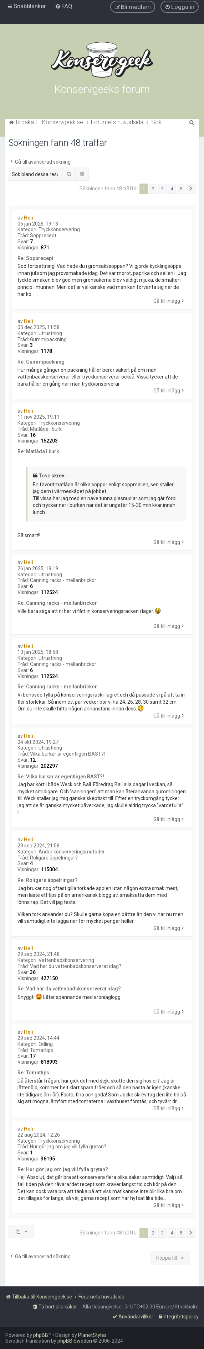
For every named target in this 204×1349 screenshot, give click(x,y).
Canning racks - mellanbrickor (63, 580)
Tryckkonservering (59, 229)
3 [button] (162, 188)
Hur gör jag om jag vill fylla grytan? (68, 1146)
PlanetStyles (92, 1335)
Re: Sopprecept (35, 258)
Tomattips (41, 1050)
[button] (190, 189)
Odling (46, 1044)
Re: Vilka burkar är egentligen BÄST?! (60, 776)
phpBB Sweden (74, 1341)
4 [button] (171, 188)
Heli (28, 218)
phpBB (40, 1335)
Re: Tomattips (33, 1072)
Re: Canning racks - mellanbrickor (57, 603)
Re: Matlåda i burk (38, 451)
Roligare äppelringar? (54, 858)
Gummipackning (48, 339)
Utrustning (50, 333)
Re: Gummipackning (41, 362)
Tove (44, 475)
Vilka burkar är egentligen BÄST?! (67, 754)
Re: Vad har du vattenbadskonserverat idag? (69, 988)
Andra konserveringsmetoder (72, 852)
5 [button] (181, 188)
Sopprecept (43, 235)
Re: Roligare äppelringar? (47, 880)
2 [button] (153, 188)
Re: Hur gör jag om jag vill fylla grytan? (62, 1169)
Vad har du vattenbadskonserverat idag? (75, 966)
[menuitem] (63, 6)
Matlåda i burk (46, 429)
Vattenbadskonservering (66, 960)
